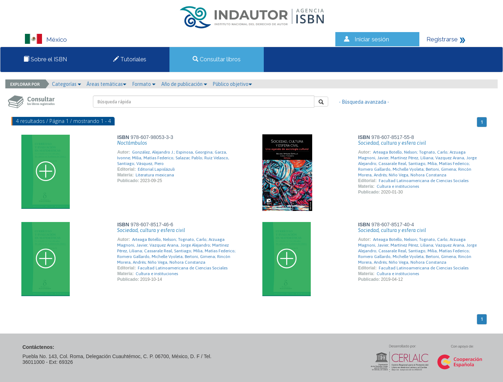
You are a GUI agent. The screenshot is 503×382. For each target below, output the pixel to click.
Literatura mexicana (155, 174)
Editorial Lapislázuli (156, 169)
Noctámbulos (132, 143)
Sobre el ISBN (45, 59)
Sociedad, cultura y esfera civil (392, 143)
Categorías (66, 84)
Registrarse (442, 39)
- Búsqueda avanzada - (364, 102)
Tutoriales (129, 59)
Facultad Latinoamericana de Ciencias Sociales (423, 180)
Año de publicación (184, 84)
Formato (144, 84)
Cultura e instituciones (398, 186)
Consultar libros (217, 59)
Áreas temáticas (106, 84)
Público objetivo (232, 84)
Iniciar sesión (372, 39)
